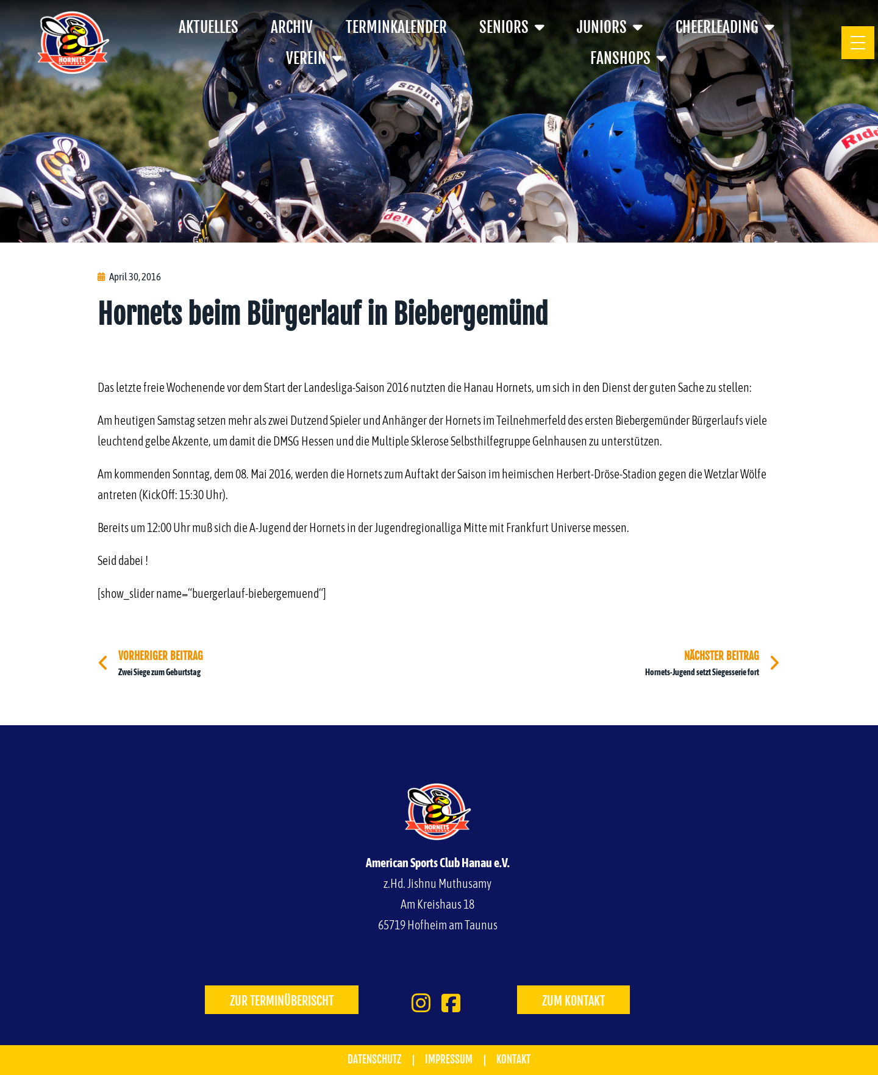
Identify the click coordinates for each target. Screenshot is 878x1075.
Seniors (511, 27)
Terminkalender (396, 27)
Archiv (292, 27)
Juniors (610, 27)
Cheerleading (725, 27)
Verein (314, 58)
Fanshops (628, 58)
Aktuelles (208, 27)
